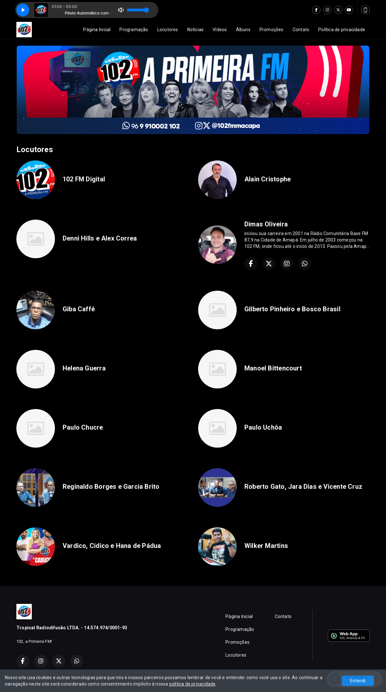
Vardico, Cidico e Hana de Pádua (112, 546)
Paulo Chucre (83, 427)
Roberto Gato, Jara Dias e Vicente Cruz (303, 486)
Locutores (167, 29)
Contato (301, 29)
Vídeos (220, 29)
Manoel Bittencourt (273, 368)
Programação (133, 29)
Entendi (357, 680)
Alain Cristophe (267, 179)
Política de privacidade (341, 29)
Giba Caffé (79, 309)
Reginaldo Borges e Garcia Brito (111, 486)
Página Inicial (96, 29)
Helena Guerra (84, 368)
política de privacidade (192, 684)
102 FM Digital (84, 179)
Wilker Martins (266, 546)
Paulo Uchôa (263, 427)
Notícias (195, 29)
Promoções (271, 29)
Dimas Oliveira (266, 224)
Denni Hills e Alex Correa (100, 238)
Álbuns (243, 29)
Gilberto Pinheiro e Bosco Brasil (292, 309)
